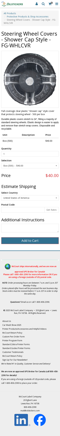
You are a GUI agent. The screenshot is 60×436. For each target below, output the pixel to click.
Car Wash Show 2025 (11, 325)
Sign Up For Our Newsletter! (15, 359)
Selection (6, 160)
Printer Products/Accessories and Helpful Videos (24, 329)
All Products (10, 13)
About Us (6, 321)
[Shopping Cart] (50, 4)
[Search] (43, 4)
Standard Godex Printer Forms (16, 348)
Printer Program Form (12, 340)
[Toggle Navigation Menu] (56, 4)
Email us (24, 302)
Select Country (9, 192)
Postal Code (8, 204)
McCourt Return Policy (12, 332)
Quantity (6, 148)
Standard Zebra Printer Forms (16, 344)
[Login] (36, 4)
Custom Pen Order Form (13, 336)
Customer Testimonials (12, 352)
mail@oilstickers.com (30, 410)
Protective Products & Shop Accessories (27, 16)
